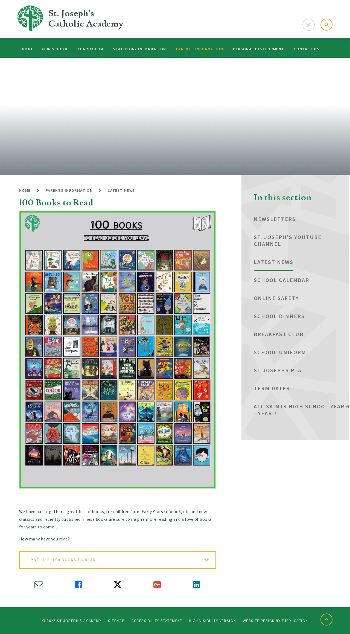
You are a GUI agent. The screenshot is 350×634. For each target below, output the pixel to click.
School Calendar (281, 280)
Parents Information (69, 190)
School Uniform (280, 352)
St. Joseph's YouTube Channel (288, 240)
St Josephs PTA (278, 370)
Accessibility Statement (157, 620)
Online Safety (276, 298)
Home (25, 190)
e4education (295, 620)
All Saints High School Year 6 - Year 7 (301, 410)
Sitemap (116, 620)
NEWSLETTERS (275, 219)
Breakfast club (279, 334)
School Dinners (279, 316)
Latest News (121, 190)
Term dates (272, 388)
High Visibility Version (212, 620)
